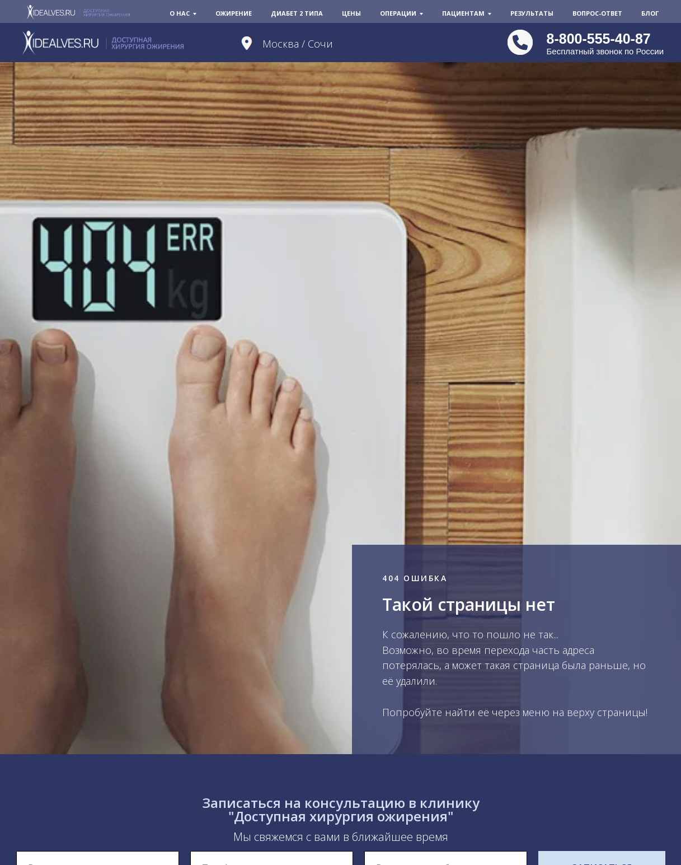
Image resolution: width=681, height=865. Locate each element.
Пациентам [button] (463, 13)
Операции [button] (398, 13)
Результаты (531, 13)
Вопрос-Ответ (597, 13)
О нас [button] (180, 13)
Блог (650, 13)
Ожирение (233, 13)
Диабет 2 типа (297, 13)
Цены (351, 13)
